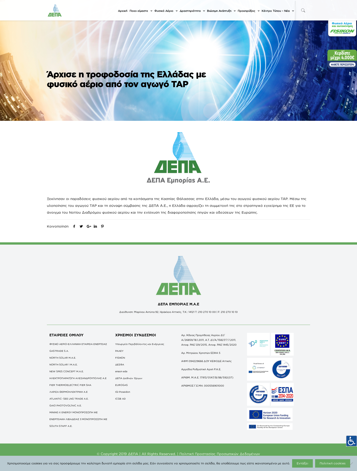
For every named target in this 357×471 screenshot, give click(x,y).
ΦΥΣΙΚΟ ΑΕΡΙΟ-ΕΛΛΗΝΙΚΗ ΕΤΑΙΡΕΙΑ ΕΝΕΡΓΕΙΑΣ (78, 344)
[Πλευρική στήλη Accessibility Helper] (351, 439)
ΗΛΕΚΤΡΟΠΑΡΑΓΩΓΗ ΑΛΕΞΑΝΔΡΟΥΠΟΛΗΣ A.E (78, 378)
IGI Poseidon (122, 391)
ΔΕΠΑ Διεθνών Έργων (128, 378)
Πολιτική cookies (333, 463)
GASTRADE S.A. (59, 350)
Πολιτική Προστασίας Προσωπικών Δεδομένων (219, 454)
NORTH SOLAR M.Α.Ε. (62, 357)
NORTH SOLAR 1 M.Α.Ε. (63, 364)
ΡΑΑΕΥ (119, 350)
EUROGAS (121, 385)
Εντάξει (302, 463)
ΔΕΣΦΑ (119, 364)
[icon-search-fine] (303, 10)
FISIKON (120, 357)
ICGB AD (120, 398)
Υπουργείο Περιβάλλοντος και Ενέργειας (139, 344)
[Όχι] (351, 463)
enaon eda (121, 371)
